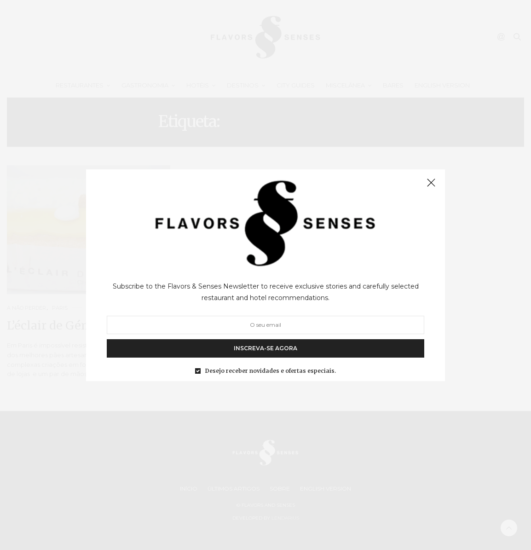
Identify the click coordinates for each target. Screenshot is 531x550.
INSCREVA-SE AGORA (265, 347)
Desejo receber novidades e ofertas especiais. (270, 370)
